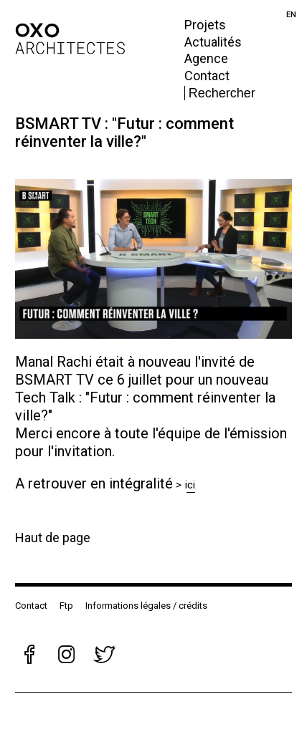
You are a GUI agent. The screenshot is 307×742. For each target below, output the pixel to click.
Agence (206, 58)
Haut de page (52, 537)
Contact (207, 75)
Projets (205, 24)
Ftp (66, 605)
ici (190, 484)
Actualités (213, 41)
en (291, 14)
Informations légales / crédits (146, 605)
